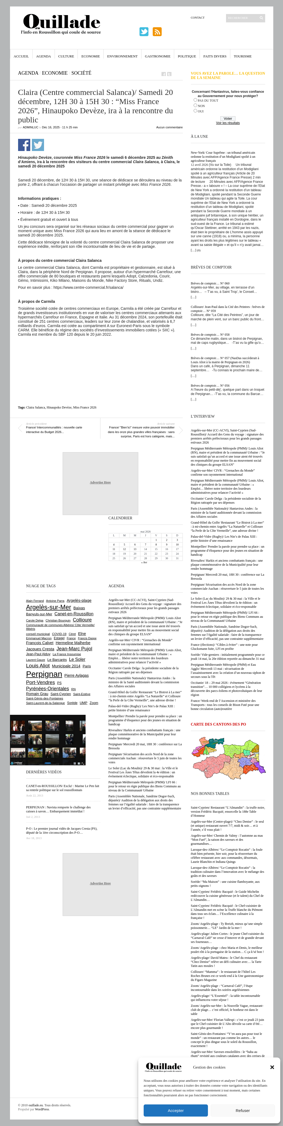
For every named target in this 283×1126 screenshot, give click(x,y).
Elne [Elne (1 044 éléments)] (82, 633)
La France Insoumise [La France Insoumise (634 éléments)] (67, 654)
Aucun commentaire (169, 127)
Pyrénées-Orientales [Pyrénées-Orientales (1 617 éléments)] (47, 688)
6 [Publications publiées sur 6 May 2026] (135, 544)
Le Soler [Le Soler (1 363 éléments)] (77, 659)
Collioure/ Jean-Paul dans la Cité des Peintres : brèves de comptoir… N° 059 (228, 309)
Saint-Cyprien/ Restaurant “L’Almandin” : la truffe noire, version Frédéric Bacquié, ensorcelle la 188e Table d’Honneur (228, 812)
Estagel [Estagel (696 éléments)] (59, 638)
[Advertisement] (100, 351)
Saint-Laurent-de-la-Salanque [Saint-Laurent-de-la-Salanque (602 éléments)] (45, 703)
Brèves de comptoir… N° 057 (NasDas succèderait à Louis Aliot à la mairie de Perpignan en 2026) (225, 360)
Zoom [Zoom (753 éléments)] (94, 703)
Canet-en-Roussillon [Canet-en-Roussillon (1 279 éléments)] (74, 614)
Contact (198, 17)
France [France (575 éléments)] (71, 638)
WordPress (42, 1109)
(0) (199, 250)
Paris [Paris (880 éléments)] (87, 666)
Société (82, 73)
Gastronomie (158, 56)
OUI (201, 111)
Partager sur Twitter (38, 145)
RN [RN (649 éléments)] (73, 689)
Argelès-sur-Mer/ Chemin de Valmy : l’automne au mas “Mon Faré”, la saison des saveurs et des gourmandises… (227, 840)
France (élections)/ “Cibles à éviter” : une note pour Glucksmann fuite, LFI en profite (224, 647)
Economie (90, 56)
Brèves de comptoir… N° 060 (210, 283)
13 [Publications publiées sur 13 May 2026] (135, 549)
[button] (272, 1067)
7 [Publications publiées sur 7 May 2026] (145, 544)
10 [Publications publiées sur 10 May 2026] (177, 544)
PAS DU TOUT (208, 100)
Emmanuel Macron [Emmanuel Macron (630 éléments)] (39, 638)
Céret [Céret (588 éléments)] (72, 634)
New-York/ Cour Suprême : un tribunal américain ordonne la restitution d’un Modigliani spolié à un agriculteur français (223, 157)
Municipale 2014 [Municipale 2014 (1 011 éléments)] (66, 666)
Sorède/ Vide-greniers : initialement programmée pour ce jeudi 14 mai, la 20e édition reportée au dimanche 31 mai (228, 657)
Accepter (176, 1110)
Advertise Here (100, 482)
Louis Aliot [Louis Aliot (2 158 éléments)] (38, 665)
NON (201, 106)
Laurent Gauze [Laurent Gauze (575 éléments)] (35, 659)
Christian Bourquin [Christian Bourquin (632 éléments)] (58, 620)
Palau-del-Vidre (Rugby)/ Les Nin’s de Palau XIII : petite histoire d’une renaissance (224, 539)
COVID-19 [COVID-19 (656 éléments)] (59, 634)
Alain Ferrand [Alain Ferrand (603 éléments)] (35, 600)
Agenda (43, 56)
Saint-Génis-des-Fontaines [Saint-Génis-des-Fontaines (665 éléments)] (44, 698)
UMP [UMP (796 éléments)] (83, 703)
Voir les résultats (228, 123)
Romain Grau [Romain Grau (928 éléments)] (37, 694)
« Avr (144, 562)
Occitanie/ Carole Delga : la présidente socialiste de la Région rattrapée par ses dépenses (226, 500)
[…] (193, 250)
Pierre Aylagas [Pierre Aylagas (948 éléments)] (77, 675)
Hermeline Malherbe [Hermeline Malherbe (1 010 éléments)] (73, 643)
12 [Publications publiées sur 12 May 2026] (124, 549)
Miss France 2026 (84, 407)
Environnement (122, 56)
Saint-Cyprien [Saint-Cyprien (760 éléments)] (60, 694)
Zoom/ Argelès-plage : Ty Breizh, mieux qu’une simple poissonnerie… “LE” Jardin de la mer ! (226, 926)
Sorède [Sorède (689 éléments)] (72, 703)
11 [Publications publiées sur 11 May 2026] (114, 549)
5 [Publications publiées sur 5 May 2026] (124, 544)
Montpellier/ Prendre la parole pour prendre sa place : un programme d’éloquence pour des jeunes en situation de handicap (227, 551)
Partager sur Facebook (24, 145)
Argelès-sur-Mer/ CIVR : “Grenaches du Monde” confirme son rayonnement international (223, 472)
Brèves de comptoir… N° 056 (210, 385)
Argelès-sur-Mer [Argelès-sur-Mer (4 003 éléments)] (48, 607)
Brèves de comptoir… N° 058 (210, 335)
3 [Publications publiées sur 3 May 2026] (177, 539)
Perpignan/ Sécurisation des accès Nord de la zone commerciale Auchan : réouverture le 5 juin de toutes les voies (227, 589)
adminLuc (30, 127)
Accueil (21, 56)
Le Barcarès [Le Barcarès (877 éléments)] (57, 660)
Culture (66, 56)
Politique (187, 56)
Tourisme (243, 56)
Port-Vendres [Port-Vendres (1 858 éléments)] (40, 682)
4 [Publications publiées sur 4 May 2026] (113, 544)
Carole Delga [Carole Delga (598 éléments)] (34, 620)
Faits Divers (214, 56)
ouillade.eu (36, 1105)
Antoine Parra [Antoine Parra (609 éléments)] (55, 600)
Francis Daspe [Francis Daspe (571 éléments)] (87, 638)
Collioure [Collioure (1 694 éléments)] (82, 620)
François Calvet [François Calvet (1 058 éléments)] (39, 643)
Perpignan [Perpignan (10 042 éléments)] (44, 674)
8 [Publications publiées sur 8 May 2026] (156, 544)
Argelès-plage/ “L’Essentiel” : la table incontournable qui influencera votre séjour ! (225, 998)
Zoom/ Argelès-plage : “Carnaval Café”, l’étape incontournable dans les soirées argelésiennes (222, 988)
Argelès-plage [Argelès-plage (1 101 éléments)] (79, 600)
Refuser (243, 1110)
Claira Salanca (35, 407)
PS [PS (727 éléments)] (59, 683)
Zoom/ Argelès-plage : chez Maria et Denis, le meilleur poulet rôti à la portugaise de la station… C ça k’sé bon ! (227, 950)
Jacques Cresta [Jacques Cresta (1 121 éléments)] (40, 649)
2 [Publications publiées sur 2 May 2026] (166, 539)
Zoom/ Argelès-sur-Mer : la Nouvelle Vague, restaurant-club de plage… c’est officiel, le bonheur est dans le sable (227, 1010)
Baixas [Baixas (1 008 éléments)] (79, 608)
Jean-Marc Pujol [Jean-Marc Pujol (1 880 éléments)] (74, 648)
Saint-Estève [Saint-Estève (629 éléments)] (81, 694)
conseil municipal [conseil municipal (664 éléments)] (38, 634)
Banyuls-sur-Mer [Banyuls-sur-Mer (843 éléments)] (39, 614)
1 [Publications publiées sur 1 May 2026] (156, 539)
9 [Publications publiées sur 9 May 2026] (166, 544)
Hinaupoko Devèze (59, 407)
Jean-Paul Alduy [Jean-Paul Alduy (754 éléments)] (38, 654)
